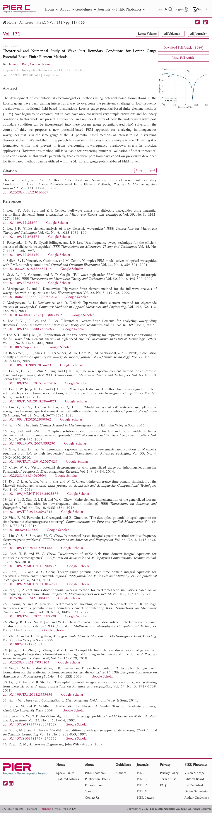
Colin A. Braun (40, 64)
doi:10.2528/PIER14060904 (24, 476)
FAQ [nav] (163, 785)
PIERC (41, 23)
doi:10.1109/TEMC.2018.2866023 (29, 401)
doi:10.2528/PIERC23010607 (21, 75)
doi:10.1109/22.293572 (21, 237)
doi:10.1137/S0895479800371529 (30, 724)
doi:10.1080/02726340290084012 (30, 297)
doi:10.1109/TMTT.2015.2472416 (29, 383)
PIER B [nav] (141, 779)
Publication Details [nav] (97, 779)
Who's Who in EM (65, 809)
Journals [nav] (106, 9)
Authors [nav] (121, 773)
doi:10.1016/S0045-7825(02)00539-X (33, 315)
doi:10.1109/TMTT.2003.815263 (28, 329)
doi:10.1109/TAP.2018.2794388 (27, 548)
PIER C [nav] (142, 785)
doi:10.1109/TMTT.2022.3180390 (29, 616)
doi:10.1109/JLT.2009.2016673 (27, 365)
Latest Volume (141, 34)
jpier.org (46, 809)
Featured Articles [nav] (67, 779)
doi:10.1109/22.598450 (21, 255)
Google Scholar (52, 75)
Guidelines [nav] (85, 9)
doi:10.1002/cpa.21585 (20, 530)
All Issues (26, 23)
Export (150, 170)
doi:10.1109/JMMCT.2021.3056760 (30, 584)
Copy (138, 170)
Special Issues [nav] (65, 773)
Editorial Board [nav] (95, 785)
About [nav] (67, 9)
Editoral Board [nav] (194, 779)
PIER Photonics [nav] (131, 9)
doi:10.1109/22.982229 (21, 283)
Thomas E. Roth (17, 64)
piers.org (32, 809)
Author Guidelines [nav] (196, 798)
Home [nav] (52, 9)
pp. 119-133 (75, 23)
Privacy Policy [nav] (169, 773)
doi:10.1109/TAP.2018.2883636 (27, 695)
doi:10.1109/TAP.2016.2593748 (27, 512)
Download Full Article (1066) (183, 48)
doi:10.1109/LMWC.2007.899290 (29, 443)
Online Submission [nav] (196, 791)
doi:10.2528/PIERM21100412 (26, 598)
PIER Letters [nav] (145, 798)
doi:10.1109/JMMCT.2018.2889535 (30, 566)
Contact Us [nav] (92, 798)
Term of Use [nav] (168, 779)
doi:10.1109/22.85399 (20, 223)
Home (11, 23)
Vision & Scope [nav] (194, 773)
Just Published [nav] (193, 785)
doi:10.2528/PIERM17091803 (26, 662)
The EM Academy (12, 809)
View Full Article (183, 58)
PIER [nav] (140, 773)
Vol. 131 (56, 23)
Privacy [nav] (165, 765)
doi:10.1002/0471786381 (23, 644)
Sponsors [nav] (91, 791)
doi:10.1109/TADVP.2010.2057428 (30, 462)
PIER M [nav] (142, 791)
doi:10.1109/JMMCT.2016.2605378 (30, 494)
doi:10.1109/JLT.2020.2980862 (27, 419)
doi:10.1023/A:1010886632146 (27, 269)
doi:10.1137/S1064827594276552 (30, 738)
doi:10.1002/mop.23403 (21, 347)
